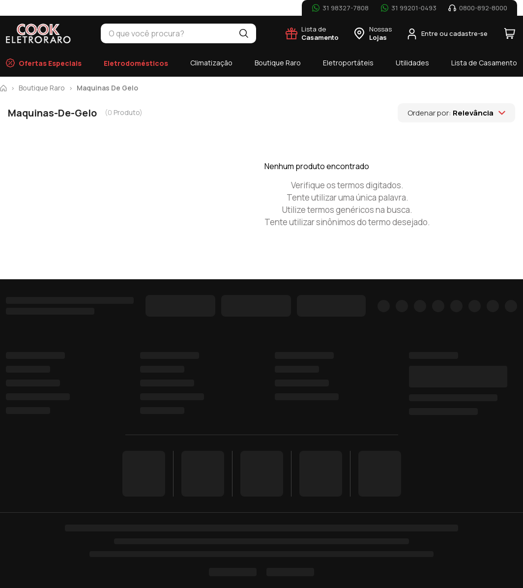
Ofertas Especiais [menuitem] (44, 63)
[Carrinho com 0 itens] (509, 33)
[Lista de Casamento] (312, 33)
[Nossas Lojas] (372, 33)
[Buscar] (244, 33)
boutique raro (42, 88)
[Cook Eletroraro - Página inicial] (38, 33)
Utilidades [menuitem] (412, 62)
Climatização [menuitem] (211, 62)
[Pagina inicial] (3, 88)
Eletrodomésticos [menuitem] (136, 63)
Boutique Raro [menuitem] (278, 62)
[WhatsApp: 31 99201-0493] (408, 8)
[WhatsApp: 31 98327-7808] (340, 8)
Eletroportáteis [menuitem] (348, 62)
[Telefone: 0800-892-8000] (477, 8)
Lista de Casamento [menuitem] (484, 62)
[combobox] (166, 33)
